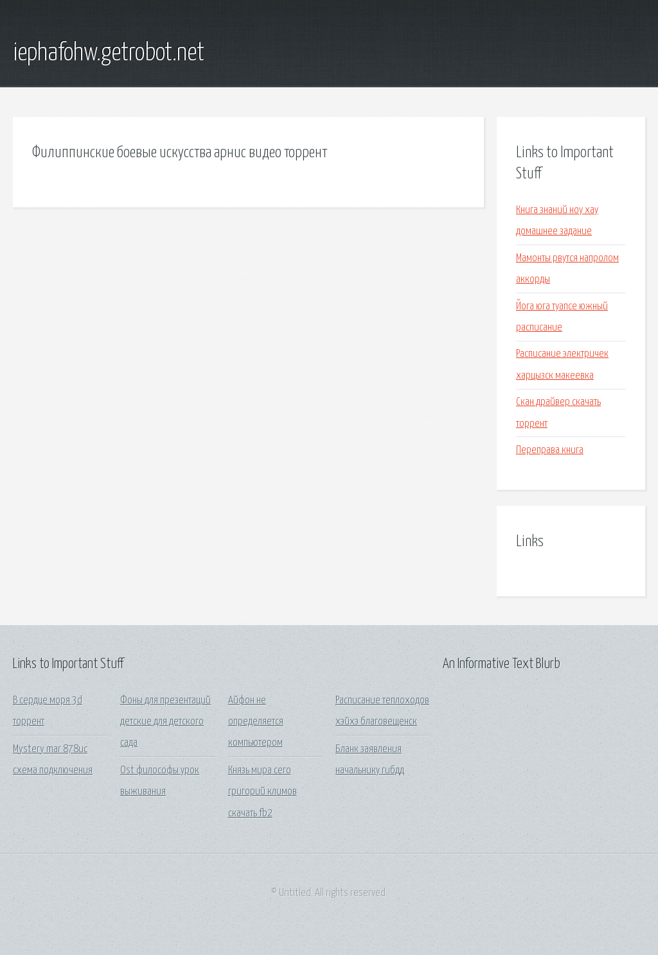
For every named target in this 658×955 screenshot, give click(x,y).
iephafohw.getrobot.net (108, 53)
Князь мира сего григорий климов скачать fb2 (262, 792)
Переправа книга (549, 450)
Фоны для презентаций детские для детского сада (165, 722)
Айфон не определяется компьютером (255, 722)
